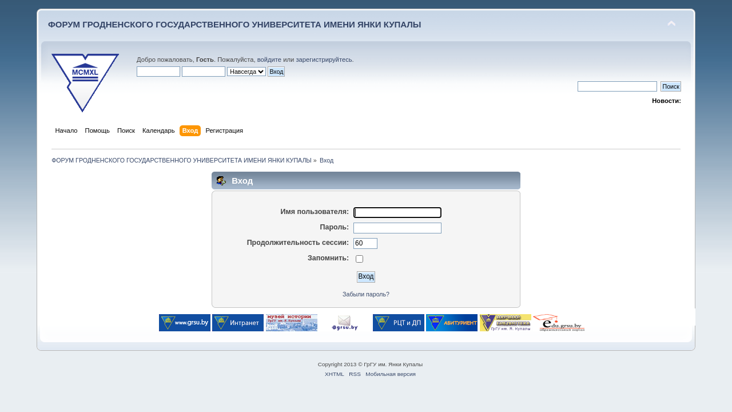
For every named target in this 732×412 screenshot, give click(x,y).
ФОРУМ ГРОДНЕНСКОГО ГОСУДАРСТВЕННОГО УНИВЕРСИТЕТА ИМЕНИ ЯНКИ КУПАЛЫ (234, 24)
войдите (269, 59)
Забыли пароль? (366, 294)
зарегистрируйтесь (324, 59)
